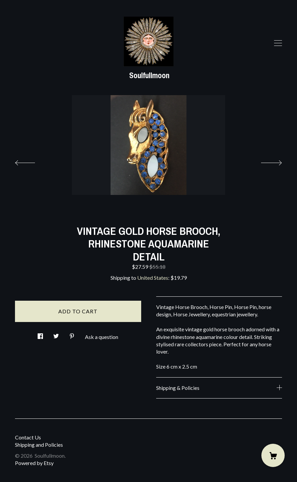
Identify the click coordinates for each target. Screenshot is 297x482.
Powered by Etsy (34, 463)
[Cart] (273, 455)
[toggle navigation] (278, 43)
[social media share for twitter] (56, 334)
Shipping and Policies (39, 444)
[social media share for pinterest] (72, 334)
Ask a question (101, 337)
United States (152, 277)
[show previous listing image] (31, 161)
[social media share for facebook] (40, 334)
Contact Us (28, 437)
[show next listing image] (265, 161)
